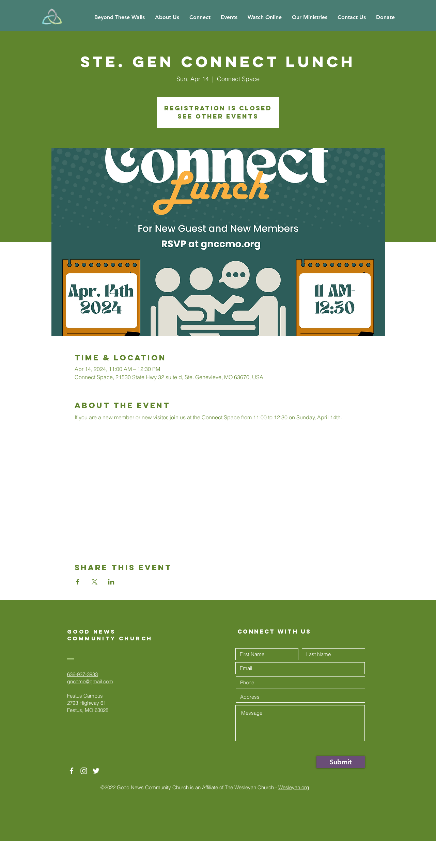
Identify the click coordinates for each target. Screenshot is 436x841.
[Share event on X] (94, 582)
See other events (218, 116)
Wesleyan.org (293, 787)
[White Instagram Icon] (83, 770)
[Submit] (340, 762)
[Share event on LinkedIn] (111, 582)
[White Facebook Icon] (71, 770)
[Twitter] (96, 770)
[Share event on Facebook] (78, 582)
